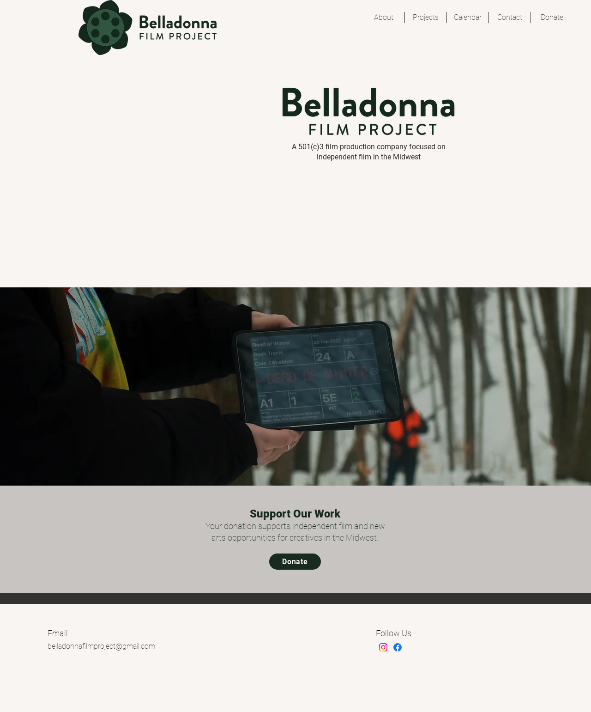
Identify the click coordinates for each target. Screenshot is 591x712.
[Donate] (295, 562)
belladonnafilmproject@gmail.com (101, 646)
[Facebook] (397, 647)
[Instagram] (383, 647)
